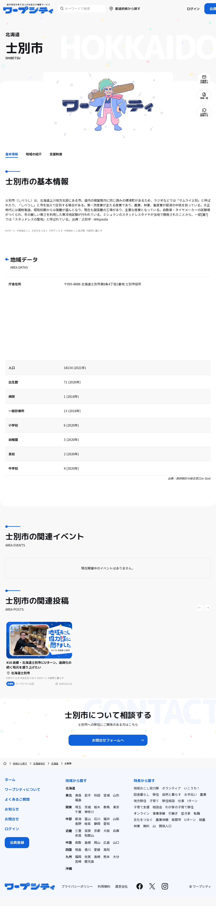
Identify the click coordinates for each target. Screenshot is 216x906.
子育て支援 (141, 807)
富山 (88, 818)
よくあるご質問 (17, 799)
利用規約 (104, 886)
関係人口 (165, 825)
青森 (78, 795)
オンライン (141, 813)
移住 (156, 794)
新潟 (78, 818)
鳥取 (78, 842)
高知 (106, 849)
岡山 (97, 842)
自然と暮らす (171, 794)
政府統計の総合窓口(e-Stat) (193, 478)
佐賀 (88, 856)
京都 (97, 830)
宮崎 (78, 861)
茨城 (88, 807)
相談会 (157, 807)
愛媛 (97, 849)
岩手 (88, 795)
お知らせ (12, 809)
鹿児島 (89, 861)
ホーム (10, 779)
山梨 (116, 818)
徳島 (78, 849)
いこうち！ (192, 788)
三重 (78, 830)
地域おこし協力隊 (146, 788)
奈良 (78, 835)
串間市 (176, 819)
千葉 (78, 811)
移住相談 (168, 800)
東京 (116, 807)
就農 (202, 819)
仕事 (181, 800)
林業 (137, 825)
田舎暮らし (141, 794)
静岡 (97, 823)
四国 (69, 849)
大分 (116, 856)
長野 (78, 823)
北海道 (54, 763)
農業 (203, 794)
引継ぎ (173, 813)
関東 (69, 807)
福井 (106, 818)
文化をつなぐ (143, 819)
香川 (88, 849)
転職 (197, 813)
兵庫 (116, 830)
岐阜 (88, 823)
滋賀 (88, 830)
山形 (116, 795)
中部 (69, 818)
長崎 (97, 856)
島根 (88, 842)
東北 (69, 795)
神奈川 (89, 811)
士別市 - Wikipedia (94, 219)
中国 (69, 842)
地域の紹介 (34, 154)
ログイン (193, 9)
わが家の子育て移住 (179, 807)
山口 (116, 842)
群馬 (106, 807)
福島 (78, 800)
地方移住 (140, 800)
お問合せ (12, 819)
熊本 (106, 856)
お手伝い (190, 794)
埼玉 (78, 807)
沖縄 (69, 868)
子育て (154, 800)
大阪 (106, 830)
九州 (69, 856)
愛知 (106, 823)
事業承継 (159, 813)
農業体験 (162, 819)
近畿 (69, 830)
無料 (146, 825)
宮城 (106, 795)
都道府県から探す (124, 8)
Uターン (190, 819)
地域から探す (20, 763)
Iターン (192, 800)
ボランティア (171, 788)
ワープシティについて (22, 789)
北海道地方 (39, 763)
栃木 (97, 807)
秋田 (97, 795)
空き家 (186, 813)
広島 (106, 842)
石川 (97, 818)
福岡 (78, 856)
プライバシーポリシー (77, 886)
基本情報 (11, 154)
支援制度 (56, 154)
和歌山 (89, 835)
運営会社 (121, 886)
